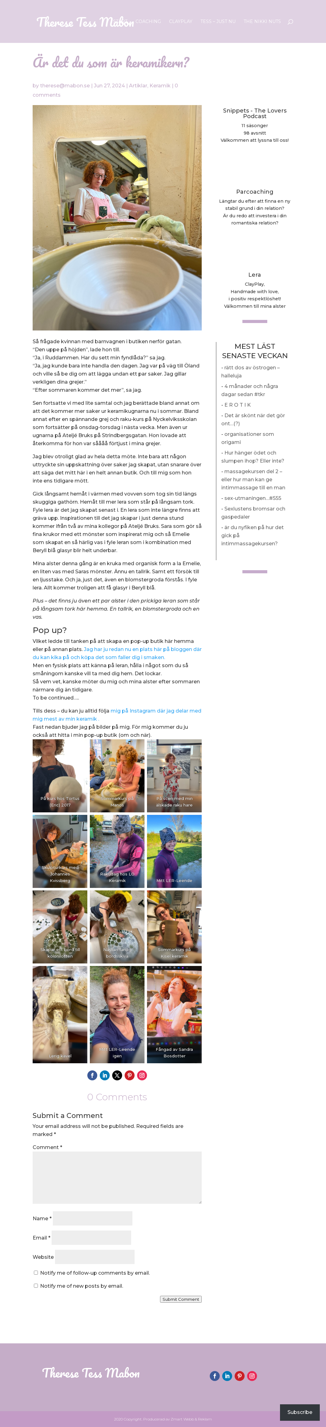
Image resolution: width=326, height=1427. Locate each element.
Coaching (148, 21)
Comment (47, 1147)
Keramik (160, 86)
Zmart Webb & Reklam (191, 1419)
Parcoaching (254, 191)
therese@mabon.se (65, 86)
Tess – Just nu (218, 21)
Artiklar (138, 86)
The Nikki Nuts (262, 21)
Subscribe (299, 1412)
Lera (254, 274)
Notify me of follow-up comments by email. (95, 1273)
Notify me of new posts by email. (81, 1286)
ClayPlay (180, 21)
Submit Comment (181, 1299)
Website (43, 1257)
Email (41, 1238)
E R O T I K (237, 405)
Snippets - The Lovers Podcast (255, 113)
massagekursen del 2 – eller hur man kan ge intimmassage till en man (253, 480)
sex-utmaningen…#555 (252, 498)
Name (42, 1218)
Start (120, 21)
